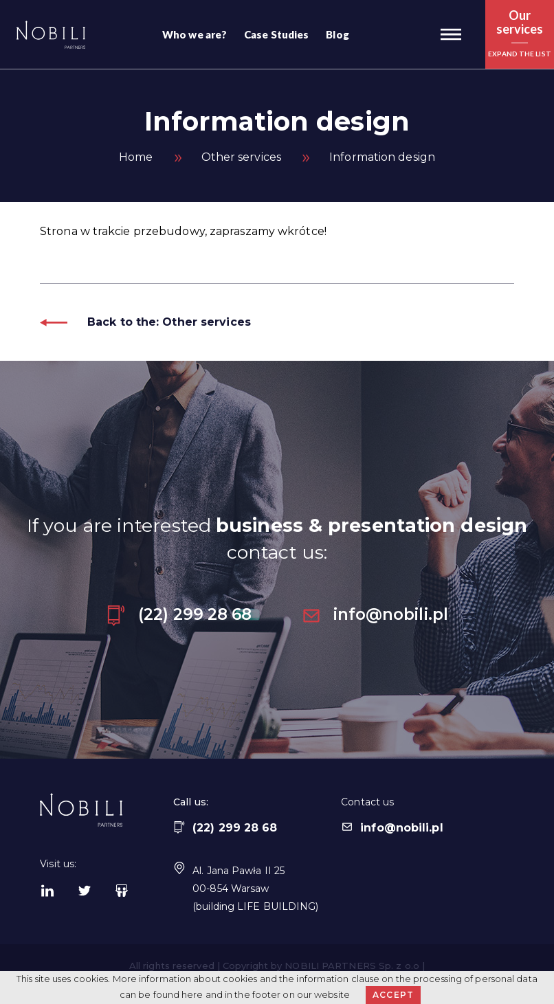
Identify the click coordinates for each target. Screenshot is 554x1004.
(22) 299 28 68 (179, 614)
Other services (241, 157)
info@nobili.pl (374, 614)
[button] (451, 34)
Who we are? (194, 34)
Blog (337, 34)
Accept (393, 995)
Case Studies (276, 34)
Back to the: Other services (145, 321)
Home (136, 157)
